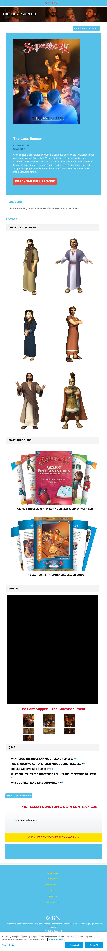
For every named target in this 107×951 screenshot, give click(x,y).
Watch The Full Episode (35, 181)
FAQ (52, 890)
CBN (54, 919)
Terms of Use (52, 873)
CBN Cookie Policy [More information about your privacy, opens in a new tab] (56, 939)
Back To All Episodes (86, 28)
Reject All (94, 945)
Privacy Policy (52, 879)
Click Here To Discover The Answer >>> (53, 837)
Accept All (74, 945)
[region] (53, 941)
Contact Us (52, 896)
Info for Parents (52, 885)
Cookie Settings (52, 902)
